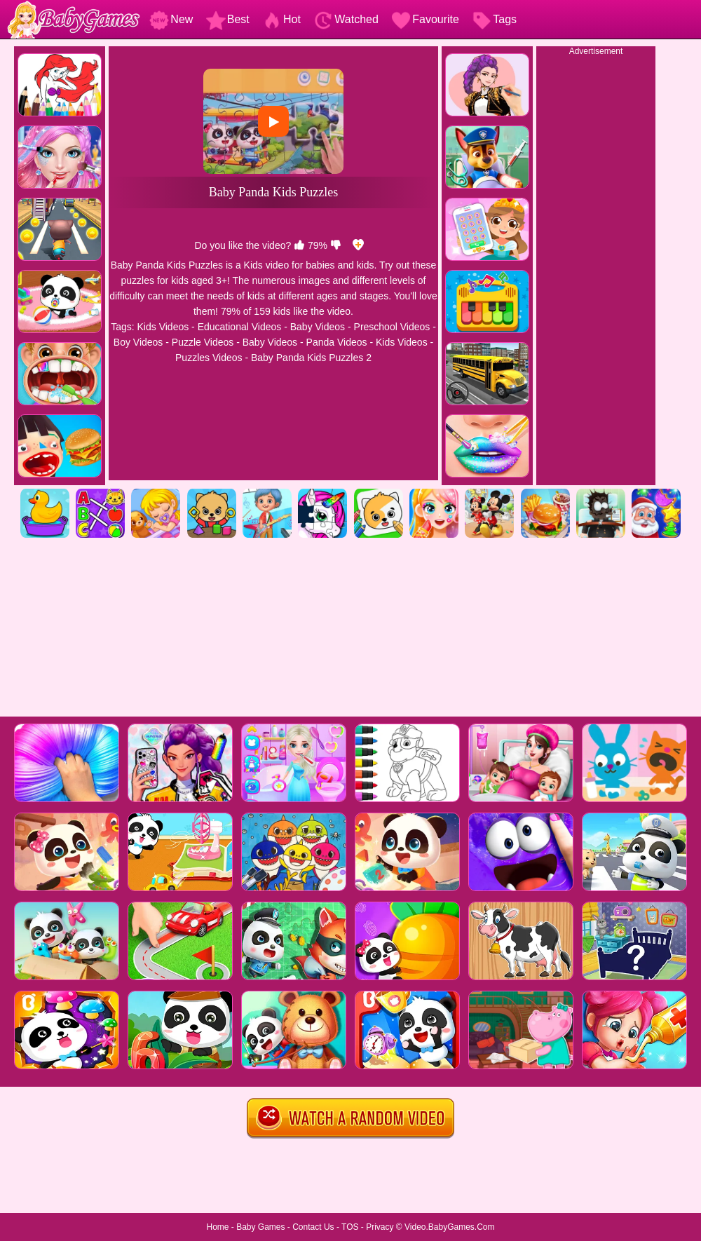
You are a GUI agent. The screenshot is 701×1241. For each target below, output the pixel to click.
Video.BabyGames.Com (449, 1227)
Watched (346, 19)
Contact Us (313, 1227)
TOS (349, 1227)
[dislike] (335, 245)
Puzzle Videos (202, 342)
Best (228, 19)
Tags (494, 19)
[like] (299, 245)
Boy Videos (138, 342)
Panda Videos (336, 342)
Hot (281, 19)
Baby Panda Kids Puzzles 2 (311, 357)
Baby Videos (317, 326)
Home (217, 1227)
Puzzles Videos (208, 357)
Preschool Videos (392, 326)
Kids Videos (163, 326)
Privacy (379, 1227)
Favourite (425, 19)
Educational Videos (240, 326)
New (171, 19)
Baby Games (260, 1227)
